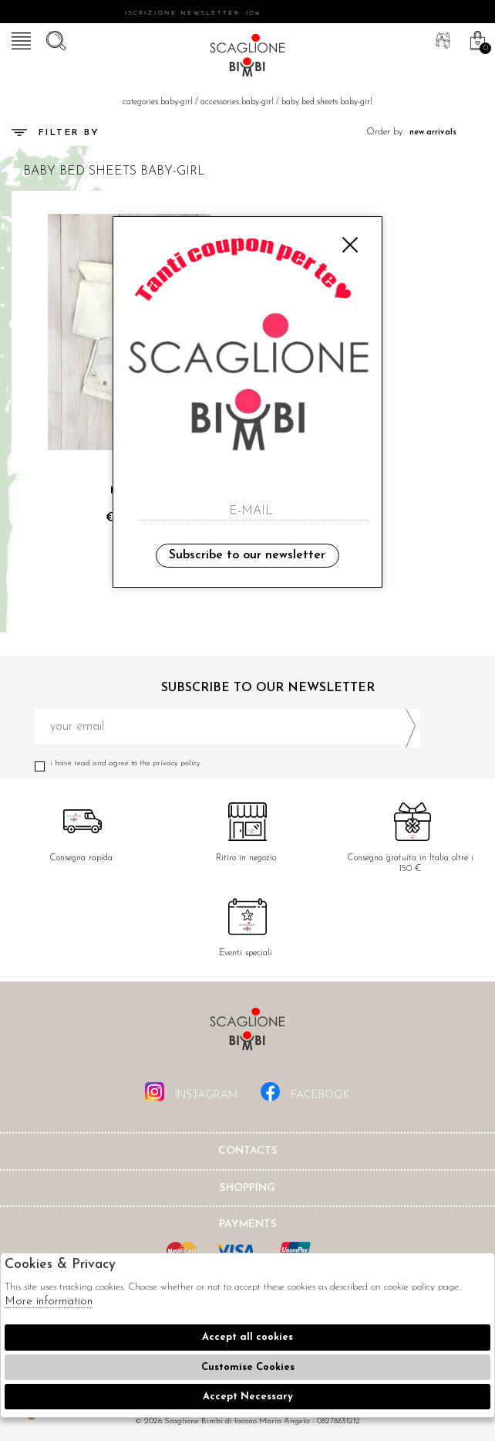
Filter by (56, 133)
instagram (191, 1091)
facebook (305, 1091)
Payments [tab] (248, 1224)
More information (49, 1301)
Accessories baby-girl (237, 102)
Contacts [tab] (248, 1151)
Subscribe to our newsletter (247, 555)
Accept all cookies (247, 1337)
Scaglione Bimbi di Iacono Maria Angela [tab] (247, 1034)
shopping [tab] (247, 1188)
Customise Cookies (248, 1367)
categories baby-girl (158, 102)
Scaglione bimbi (247, 58)
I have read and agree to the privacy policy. (227, 763)
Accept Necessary (248, 1397)
